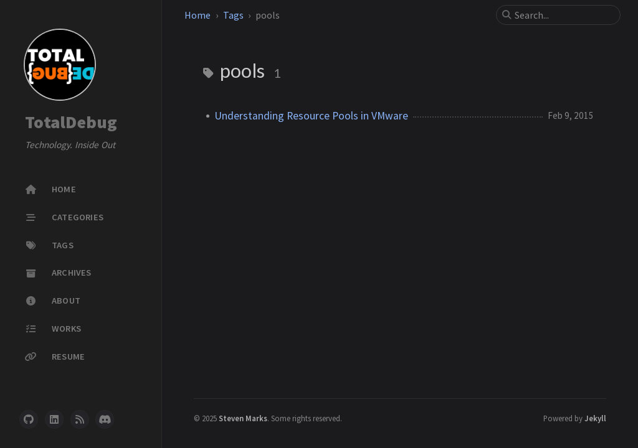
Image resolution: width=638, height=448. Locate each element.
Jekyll (595, 418)
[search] (563, 15)
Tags (233, 15)
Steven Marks (243, 418)
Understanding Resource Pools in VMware (311, 116)
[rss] (79, 419)
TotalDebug (71, 122)
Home (197, 15)
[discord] (104, 419)
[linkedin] (54, 419)
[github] (28, 419)
